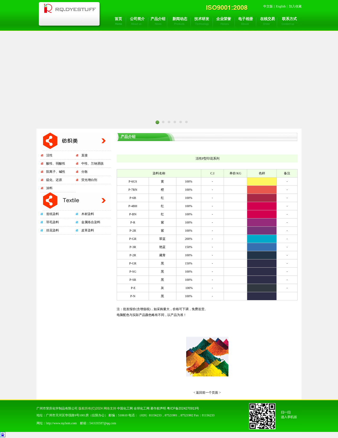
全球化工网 (141, 408)
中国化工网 (125, 408)
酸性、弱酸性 (55, 163)
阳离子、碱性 (55, 172)
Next (235, 130)
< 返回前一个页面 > (207, 392)
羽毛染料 (52, 222)
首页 (118, 19)
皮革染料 (87, 230)
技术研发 (201, 19)
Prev (103, 130)
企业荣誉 (223, 19)
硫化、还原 (54, 180)
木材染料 (87, 214)
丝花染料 (52, 230)
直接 (84, 155)
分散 (84, 172)
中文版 (268, 6)
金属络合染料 (90, 222)
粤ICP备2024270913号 (183, 408)
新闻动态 (179, 19)
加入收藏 (295, 6)
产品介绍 (158, 19)
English (281, 6)
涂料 (49, 188)
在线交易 (267, 19)
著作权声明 (158, 408)
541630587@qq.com (103, 423)
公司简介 (137, 19)
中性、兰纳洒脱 (92, 163)
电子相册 (245, 19)
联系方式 (289, 19)
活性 (49, 155)
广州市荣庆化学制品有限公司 (57, 408)
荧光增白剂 (89, 180)
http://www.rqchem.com (61, 423)
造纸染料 (52, 214)
